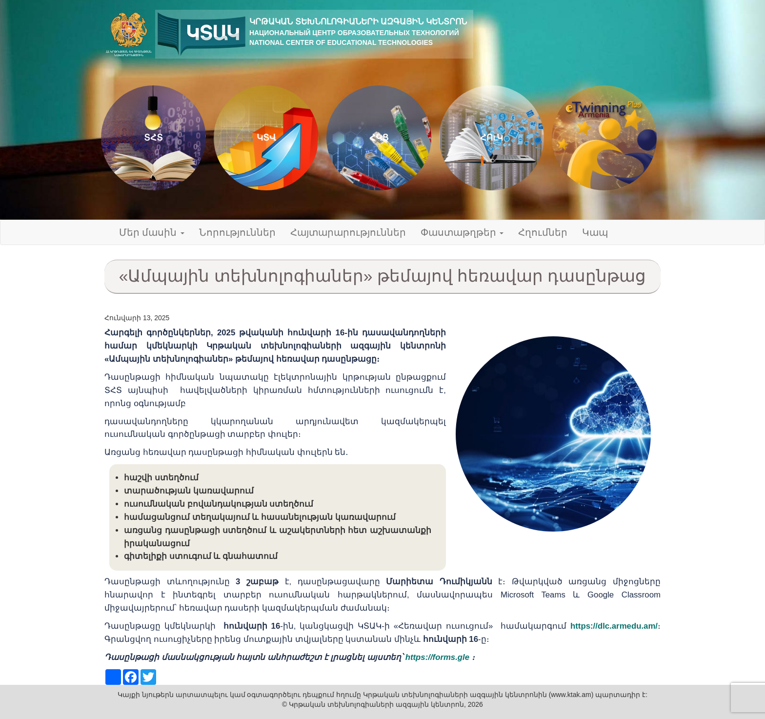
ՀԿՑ (378, 138)
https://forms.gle (437, 657)
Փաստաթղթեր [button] (462, 232)
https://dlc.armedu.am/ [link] (614, 626)
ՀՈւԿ (491, 138)
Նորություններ (237, 232)
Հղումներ (542, 232)
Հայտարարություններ (348, 232)
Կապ (595, 232)
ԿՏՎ (266, 138)
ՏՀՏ (153, 138)
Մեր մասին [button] (151, 232)
